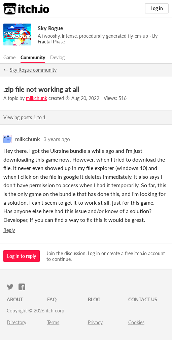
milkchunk (36, 98)
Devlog (57, 57)
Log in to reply (21, 256)
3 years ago (56, 139)
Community (33, 57)
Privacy (95, 322)
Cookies (136, 322)
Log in (156, 8)
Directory (16, 322)
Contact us (142, 299)
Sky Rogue (50, 28)
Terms (53, 322)
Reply (9, 230)
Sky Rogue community (33, 70)
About (15, 299)
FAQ (52, 299)
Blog (94, 299)
